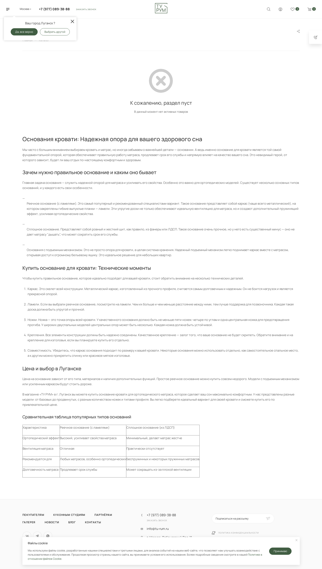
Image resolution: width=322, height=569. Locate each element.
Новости (52, 522)
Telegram (37, 535)
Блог (72, 522)
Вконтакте (26, 535)
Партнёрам (103, 515)
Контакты (93, 522)
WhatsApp (47, 535)
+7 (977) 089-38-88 (54, 9)
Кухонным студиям (69, 515)
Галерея (29, 522)
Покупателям (33, 515)
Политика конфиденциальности (238, 532)
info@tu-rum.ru (158, 529)
